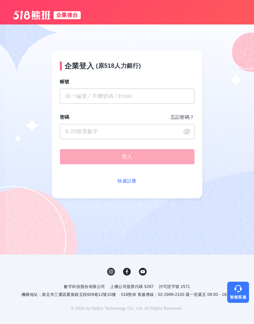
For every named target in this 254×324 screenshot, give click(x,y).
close (187, 131)
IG (111, 272)
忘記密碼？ (182, 117)
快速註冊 (127, 180)
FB (127, 272)
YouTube (143, 272)
